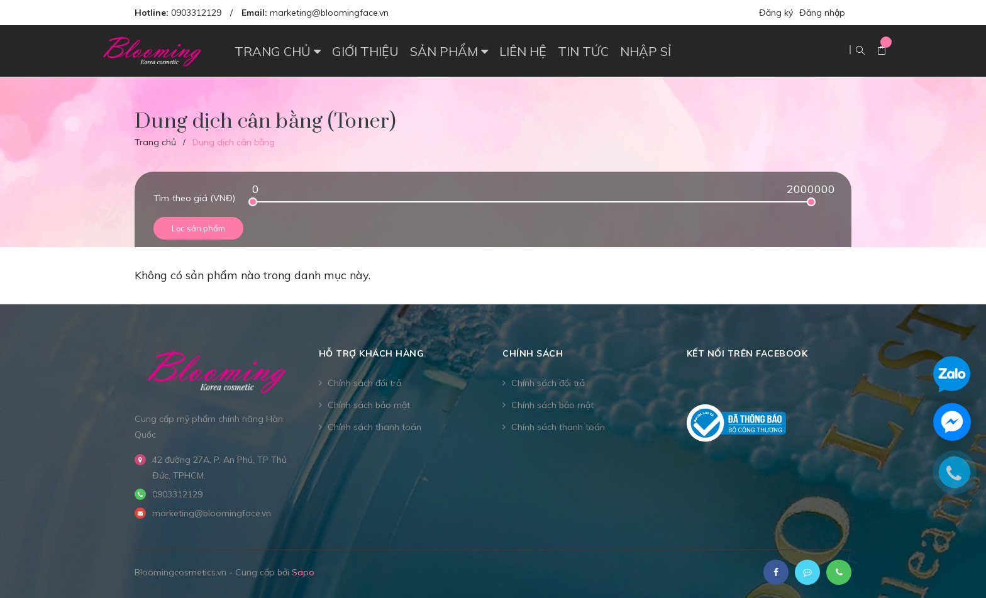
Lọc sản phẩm (198, 228)
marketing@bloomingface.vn (329, 12)
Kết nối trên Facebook (747, 353)
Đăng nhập (822, 12)
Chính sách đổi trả (364, 383)
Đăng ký (776, 12)
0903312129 (196, 12)
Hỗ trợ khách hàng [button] (371, 353)
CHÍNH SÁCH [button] (532, 353)
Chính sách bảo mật (369, 405)
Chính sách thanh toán (374, 427)
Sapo (303, 572)
